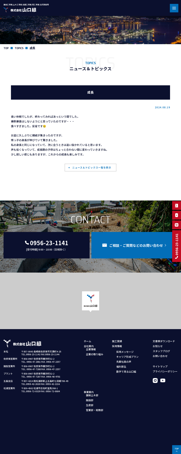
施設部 (89, 372)
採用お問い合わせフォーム (129, 382)
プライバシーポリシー (165, 371)
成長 (32, 48)
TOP (6, 48)
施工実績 (117, 341)
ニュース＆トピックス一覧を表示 (91, 167)
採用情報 (117, 346)
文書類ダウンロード (164, 341)
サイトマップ (160, 366)
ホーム (87, 341)
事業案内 (89, 361)
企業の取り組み (94, 356)
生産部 (89, 377)
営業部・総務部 (94, 382)
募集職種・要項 (123, 377)
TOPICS (19, 48)
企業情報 (91, 351)
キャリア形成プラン (127, 356)
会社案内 (89, 346)
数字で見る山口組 (126, 371)
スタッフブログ (161, 351)
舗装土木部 (92, 367)
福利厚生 (121, 366)
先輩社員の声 (123, 361)
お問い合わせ (160, 356)
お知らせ (158, 346)
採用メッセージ (125, 351)
